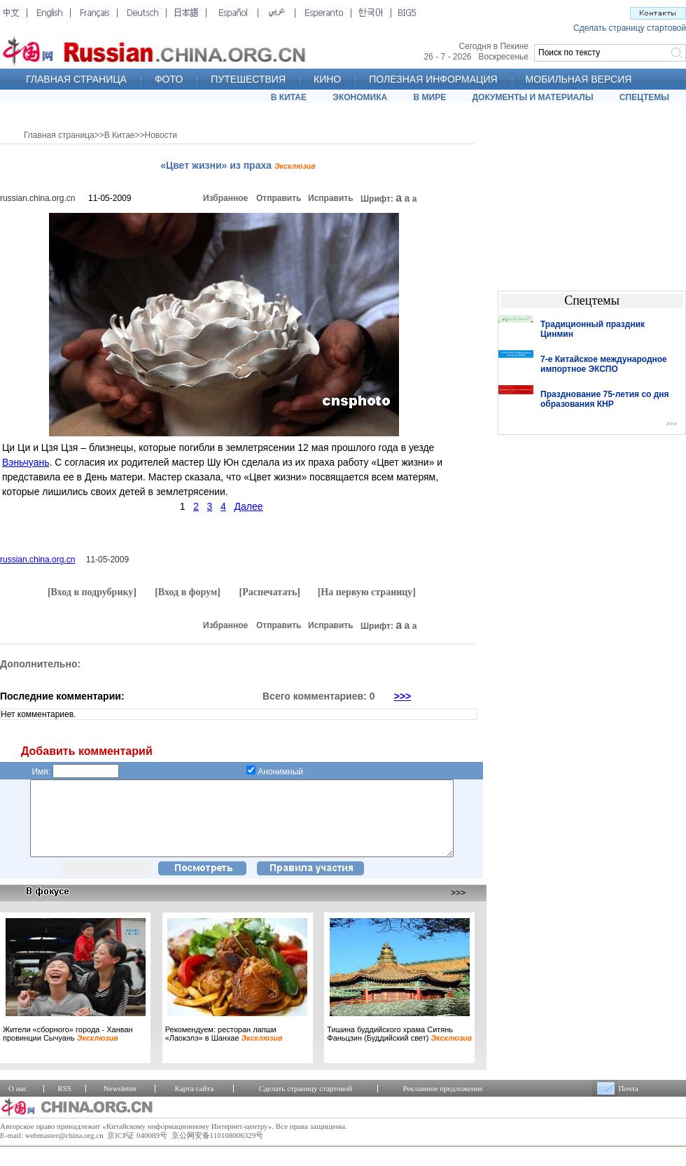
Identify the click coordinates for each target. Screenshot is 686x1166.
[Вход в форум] (187, 592)
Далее (248, 506)
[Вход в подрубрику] (92, 592)
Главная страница (59, 135)
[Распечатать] (269, 592)
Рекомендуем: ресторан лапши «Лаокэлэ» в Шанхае (224, 1048)
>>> (403, 696)
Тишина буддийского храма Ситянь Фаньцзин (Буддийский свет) (399, 1048)
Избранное (225, 198)
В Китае (119, 135)
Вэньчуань (26, 462)
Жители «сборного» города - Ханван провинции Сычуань (68, 1048)
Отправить (278, 198)
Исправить (331, 198)
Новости (161, 135)
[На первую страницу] (367, 592)
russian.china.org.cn (37, 198)
